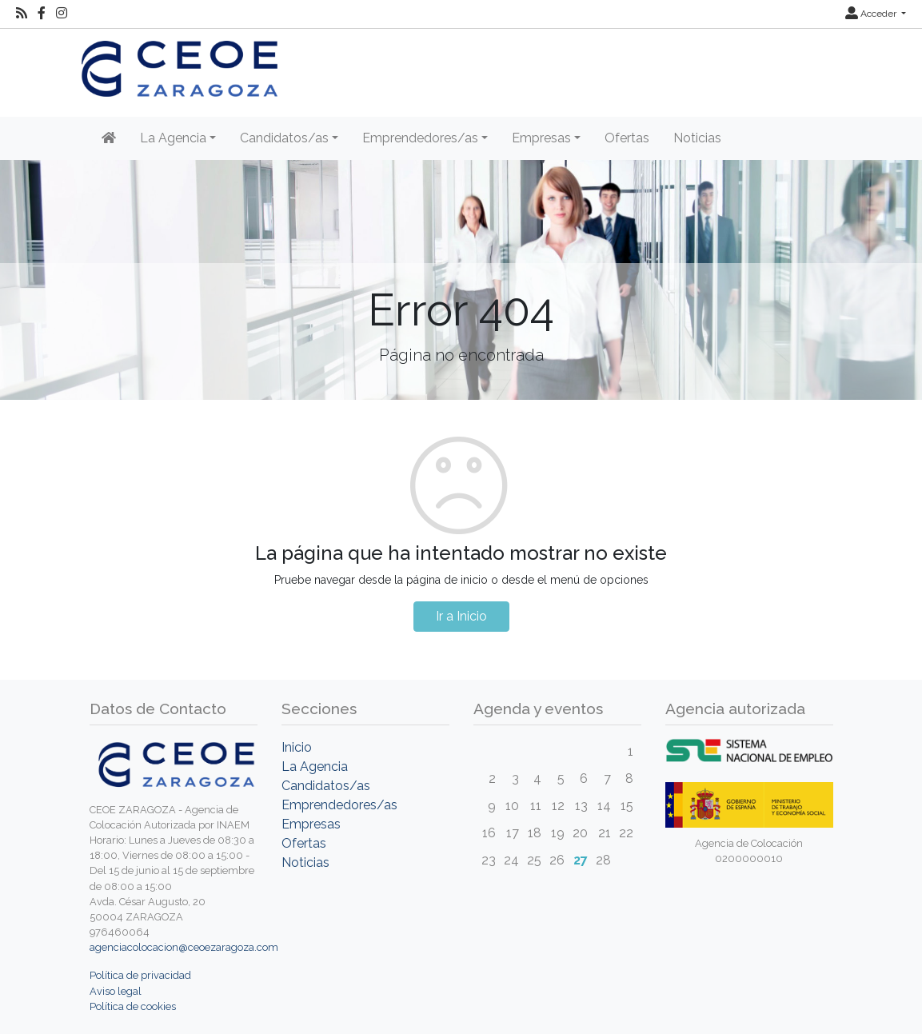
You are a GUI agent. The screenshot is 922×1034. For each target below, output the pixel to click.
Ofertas (627, 138)
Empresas (311, 824)
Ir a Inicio (461, 616)
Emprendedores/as (339, 804)
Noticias (697, 138)
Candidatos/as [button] (284, 138)
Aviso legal (116, 991)
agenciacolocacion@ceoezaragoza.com (184, 947)
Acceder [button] (872, 13)
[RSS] (21, 13)
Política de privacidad (140, 975)
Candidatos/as (325, 785)
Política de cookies (133, 1006)
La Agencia (314, 766)
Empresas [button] (541, 138)
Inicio (296, 747)
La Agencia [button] (173, 138)
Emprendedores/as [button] (420, 138)
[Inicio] (109, 138)
